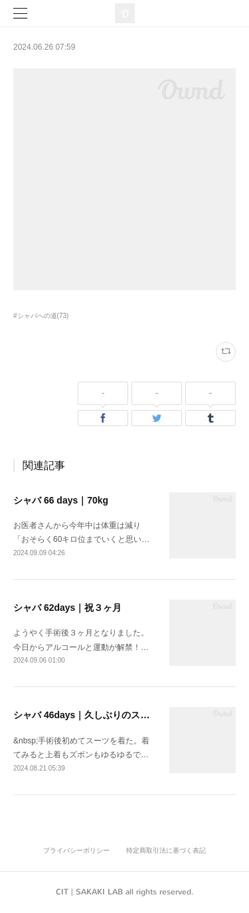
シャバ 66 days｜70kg (60, 500)
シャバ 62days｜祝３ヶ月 (67, 607)
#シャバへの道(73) (40, 315)
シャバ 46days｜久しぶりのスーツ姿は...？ (104, 715)
